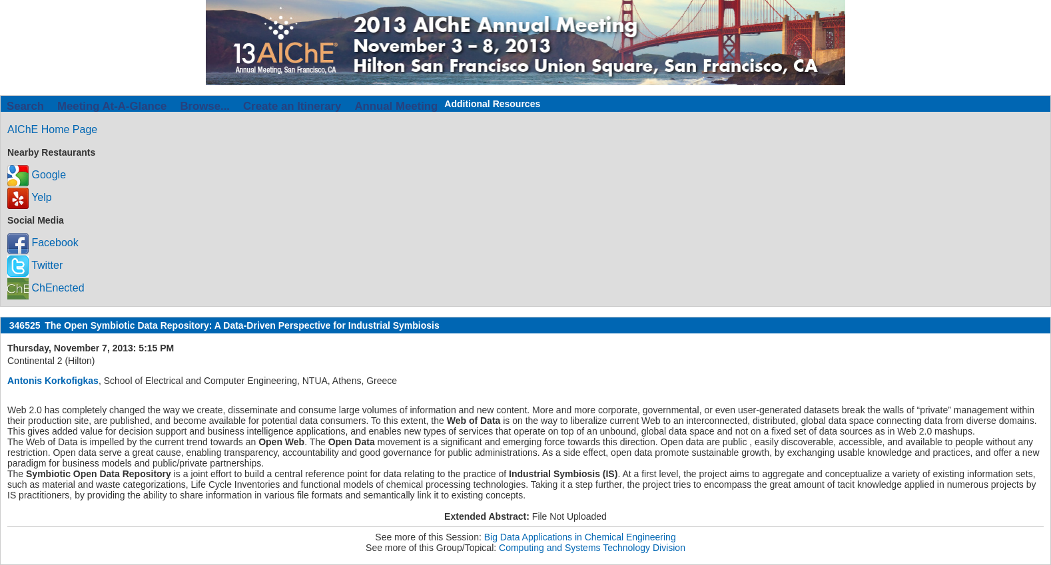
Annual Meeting (396, 106)
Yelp (29, 197)
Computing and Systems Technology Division (592, 547)
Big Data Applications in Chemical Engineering (580, 537)
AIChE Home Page (52, 129)
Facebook (43, 242)
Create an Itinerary (292, 106)
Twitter (35, 265)
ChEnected (46, 287)
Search (25, 106)
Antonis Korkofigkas (53, 380)
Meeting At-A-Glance (112, 106)
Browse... (205, 106)
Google (36, 174)
